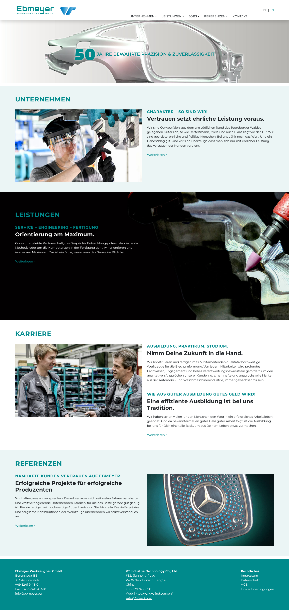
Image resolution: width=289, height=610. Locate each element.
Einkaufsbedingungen (257, 589)
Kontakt (239, 16)
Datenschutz (250, 580)
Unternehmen (142, 16)
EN (272, 10)
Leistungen (172, 16)
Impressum (249, 575)
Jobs (193, 16)
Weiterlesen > (157, 155)
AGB (244, 584)
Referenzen (214, 16)
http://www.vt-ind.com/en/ (153, 593)
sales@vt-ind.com (139, 598)
